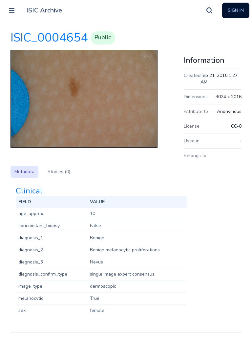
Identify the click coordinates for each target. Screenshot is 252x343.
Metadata (24, 172)
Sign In (236, 10)
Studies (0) (59, 172)
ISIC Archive (44, 10)
